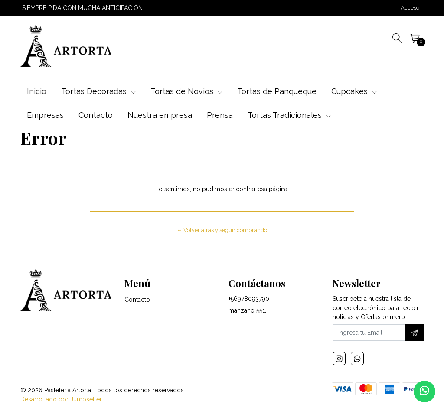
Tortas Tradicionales (289, 115)
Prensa (220, 115)
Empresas (45, 115)
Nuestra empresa (159, 115)
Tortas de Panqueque (277, 91)
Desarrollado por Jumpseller (60, 399)
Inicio (36, 91)
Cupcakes (354, 91)
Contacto (95, 115)
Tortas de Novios (186, 91)
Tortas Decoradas (98, 91)
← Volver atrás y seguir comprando (222, 230)
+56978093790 (249, 298)
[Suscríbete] (414, 332)
